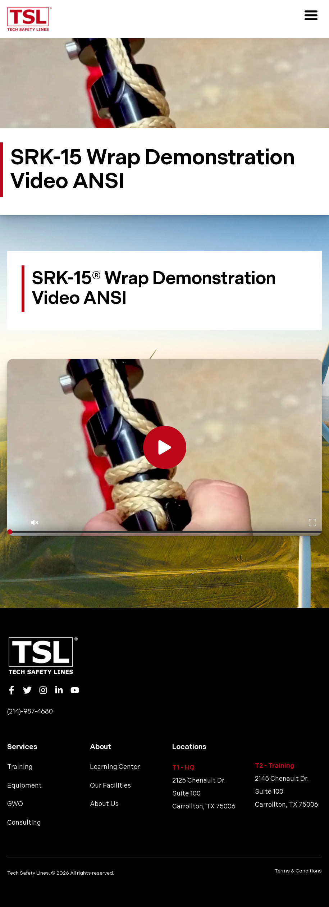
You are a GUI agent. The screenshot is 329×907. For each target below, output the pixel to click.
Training (20, 767)
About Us (104, 804)
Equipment (24, 785)
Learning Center (115, 767)
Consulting (24, 822)
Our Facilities (110, 785)
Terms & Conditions (298, 871)
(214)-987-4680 (30, 711)
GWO (15, 804)
